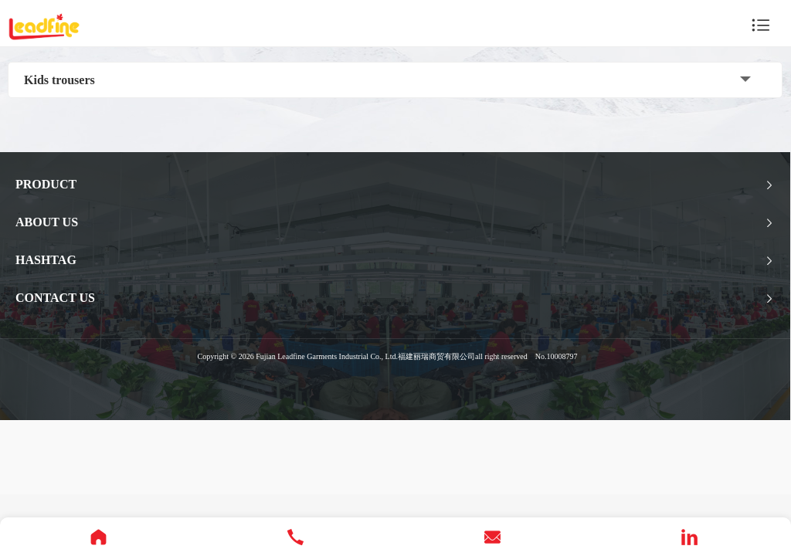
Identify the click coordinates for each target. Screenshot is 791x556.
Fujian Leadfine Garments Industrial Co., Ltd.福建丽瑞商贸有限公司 (365, 356)
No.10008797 (556, 356)
